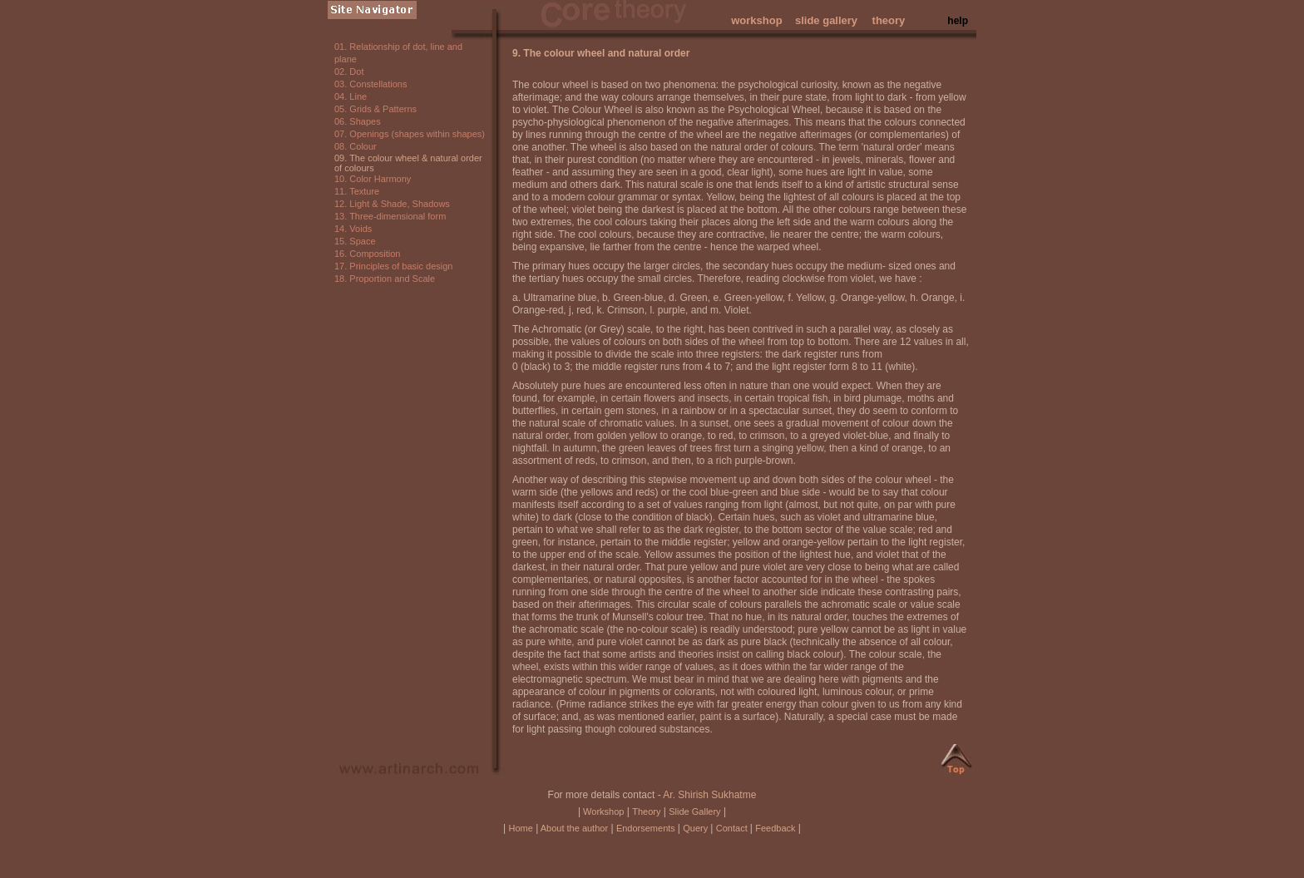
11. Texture (356, 191)
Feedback (775, 828)
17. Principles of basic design (393, 266)
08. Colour (355, 146)
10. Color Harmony (372, 179)
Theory (646, 811)
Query (696, 828)
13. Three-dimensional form (390, 216)
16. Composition (367, 254)
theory (889, 20)
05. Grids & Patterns (375, 109)
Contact (733, 828)
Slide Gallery (694, 811)
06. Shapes (357, 121)
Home (520, 828)
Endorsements (647, 828)
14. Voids (353, 229)
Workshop (602, 811)
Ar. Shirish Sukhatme (709, 795)
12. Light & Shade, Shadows (392, 204)
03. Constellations (370, 84)
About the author (573, 828)
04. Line (350, 96)
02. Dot (348, 71)
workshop (756, 20)
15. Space (355, 241)
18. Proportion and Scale (384, 279)
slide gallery (826, 20)
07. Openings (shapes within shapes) (409, 134)
